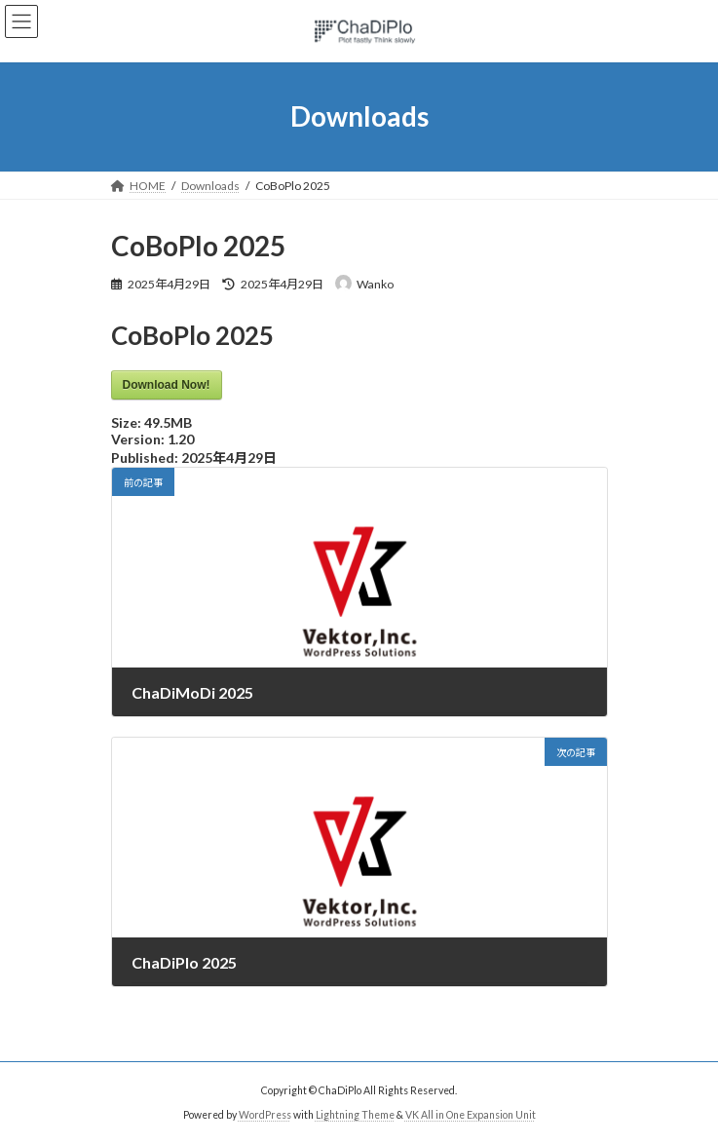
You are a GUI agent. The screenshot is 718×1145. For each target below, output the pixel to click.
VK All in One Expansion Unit (470, 1115)
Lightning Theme (355, 1115)
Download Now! (166, 385)
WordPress (265, 1115)
